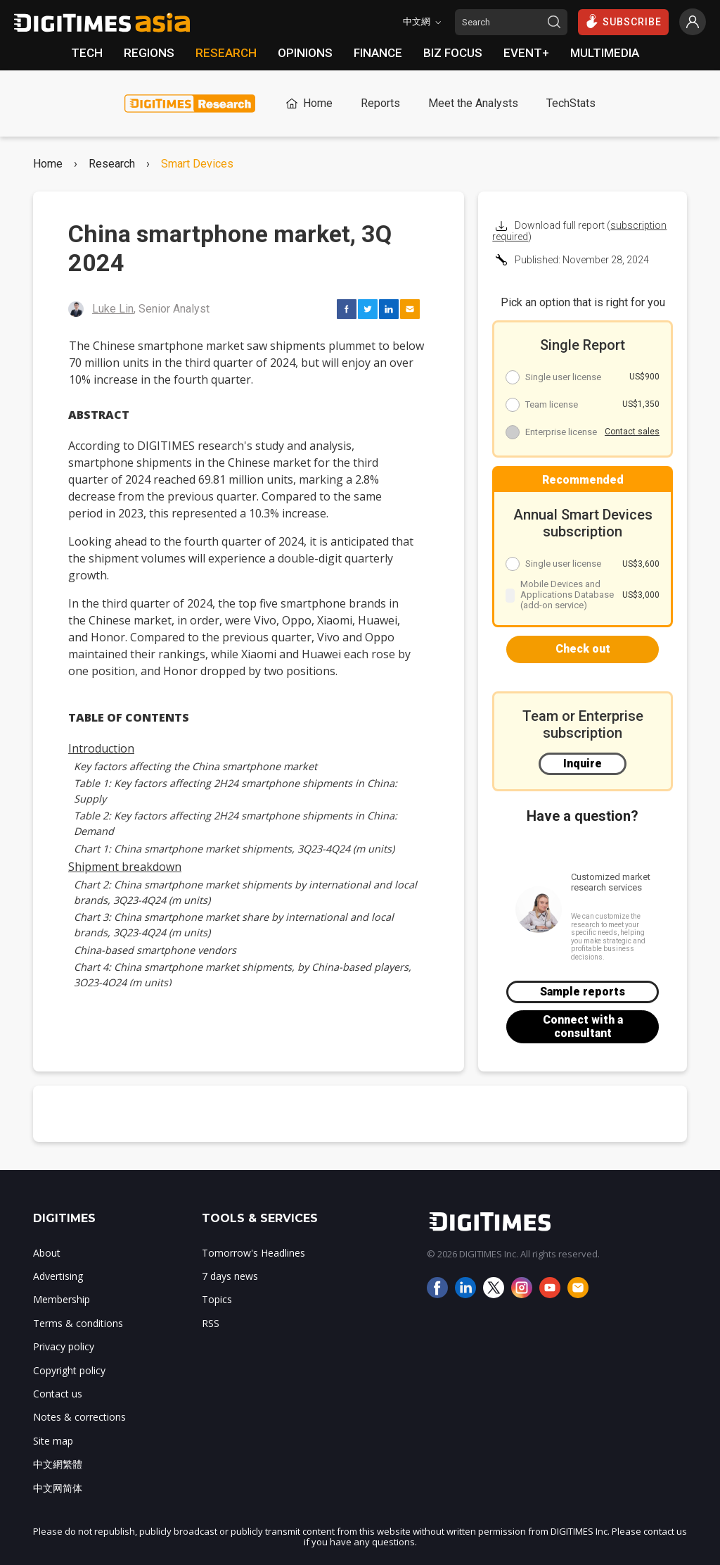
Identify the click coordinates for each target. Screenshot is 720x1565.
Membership (61, 1299)
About (46, 1252)
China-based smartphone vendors (155, 950)
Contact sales (632, 431)
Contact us (57, 1393)
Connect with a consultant (583, 1026)
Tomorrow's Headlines (253, 1252)
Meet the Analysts (473, 103)
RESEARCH (226, 53)
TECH (87, 53)
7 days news (230, 1276)
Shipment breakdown (124, 866)
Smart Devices (197, 164)
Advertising (58, 1276)
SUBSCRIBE (623, 21)
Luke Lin (113, 308)
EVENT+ (526, 53)
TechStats (571, 103)
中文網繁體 (57, 1464)
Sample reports (582, 991)
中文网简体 (57, 1488)
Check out (582, 648)
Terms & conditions (78, 1323)
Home (308, 103)
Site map (53, 1440)
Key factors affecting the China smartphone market (195, 766)
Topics (217, 1299)
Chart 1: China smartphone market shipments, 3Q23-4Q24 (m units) (234, 848)
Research (112, 164)
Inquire (582, 763)
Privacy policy (63, 1346)
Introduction (101, 748)
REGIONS (149, 53)
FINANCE (378, 53)
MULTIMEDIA (604, 53)
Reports (380, 103)
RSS (210, 1323)
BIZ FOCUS (452, 53)
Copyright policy (69, 1370)
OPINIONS (305, 53)
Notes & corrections (79, 1416)
